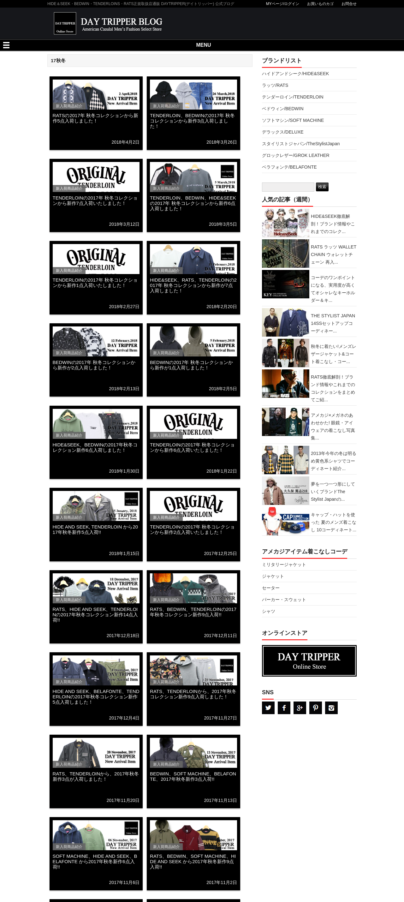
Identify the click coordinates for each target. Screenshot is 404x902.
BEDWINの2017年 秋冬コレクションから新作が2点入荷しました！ (94, 365)
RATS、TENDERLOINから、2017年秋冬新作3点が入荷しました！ (96, 776)
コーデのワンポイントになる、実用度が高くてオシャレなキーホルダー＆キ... (333, 289)
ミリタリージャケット (284, 564)
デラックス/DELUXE (283, 131)
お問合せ (349, 4)
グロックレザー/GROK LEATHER (296, 155)
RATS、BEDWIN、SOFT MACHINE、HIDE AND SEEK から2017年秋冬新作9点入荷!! (193, 861)
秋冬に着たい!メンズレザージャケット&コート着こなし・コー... (333, 354)
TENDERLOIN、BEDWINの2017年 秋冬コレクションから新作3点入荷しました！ (192, 121)
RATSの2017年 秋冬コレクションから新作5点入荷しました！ (95, 118)
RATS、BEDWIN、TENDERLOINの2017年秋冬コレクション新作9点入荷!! (193, 611)
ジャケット (273, 576)
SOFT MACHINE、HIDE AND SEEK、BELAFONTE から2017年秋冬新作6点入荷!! (95, 861)
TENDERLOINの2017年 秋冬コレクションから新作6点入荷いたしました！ (192, 447)
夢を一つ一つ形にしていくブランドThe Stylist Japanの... (333, 491)
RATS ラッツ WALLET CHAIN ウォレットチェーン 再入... (333, 254)
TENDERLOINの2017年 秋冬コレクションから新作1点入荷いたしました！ (95, 282)
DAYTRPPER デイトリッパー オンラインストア (309, 661)
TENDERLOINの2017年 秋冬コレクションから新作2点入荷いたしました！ (192, 529)
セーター (271, 587)
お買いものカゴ (320, 4)
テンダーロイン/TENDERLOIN (293, 96)
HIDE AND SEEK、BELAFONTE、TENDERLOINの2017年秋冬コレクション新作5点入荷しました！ (96, 697)
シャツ (268, 611)
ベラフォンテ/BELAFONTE (289, 167)
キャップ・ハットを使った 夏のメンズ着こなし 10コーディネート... (333, 522)
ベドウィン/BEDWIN (283, 108)
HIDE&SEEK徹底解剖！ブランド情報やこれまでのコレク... (333, 224)
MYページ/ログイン (282, 4)
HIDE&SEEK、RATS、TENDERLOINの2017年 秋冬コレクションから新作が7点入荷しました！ (193, 285)
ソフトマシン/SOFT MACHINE (293, 120)
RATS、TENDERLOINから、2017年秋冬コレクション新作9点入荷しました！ (193, 694)
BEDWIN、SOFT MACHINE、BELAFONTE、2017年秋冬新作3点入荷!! (193, 776)
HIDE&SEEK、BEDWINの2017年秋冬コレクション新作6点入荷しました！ (95, 447)
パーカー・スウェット (284, 599)
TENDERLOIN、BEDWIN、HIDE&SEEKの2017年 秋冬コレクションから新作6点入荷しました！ (193, 203)
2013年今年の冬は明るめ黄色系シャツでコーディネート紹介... (333, 461)
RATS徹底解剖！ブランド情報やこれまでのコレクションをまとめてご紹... (333, 388)
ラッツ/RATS (275, 85)
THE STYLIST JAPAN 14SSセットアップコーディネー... (333, 323)
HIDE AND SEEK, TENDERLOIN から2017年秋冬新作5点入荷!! (95, 529)
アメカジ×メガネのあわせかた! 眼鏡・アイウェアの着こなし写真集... (333, 426)
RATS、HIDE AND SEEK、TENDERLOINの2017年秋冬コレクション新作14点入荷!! (95, 614)
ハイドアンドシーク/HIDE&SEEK (295, 73)
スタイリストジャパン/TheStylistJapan (301, 143)
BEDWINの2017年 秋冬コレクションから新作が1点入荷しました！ (191, 365)
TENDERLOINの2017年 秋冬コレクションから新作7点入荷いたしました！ (95, 200)
